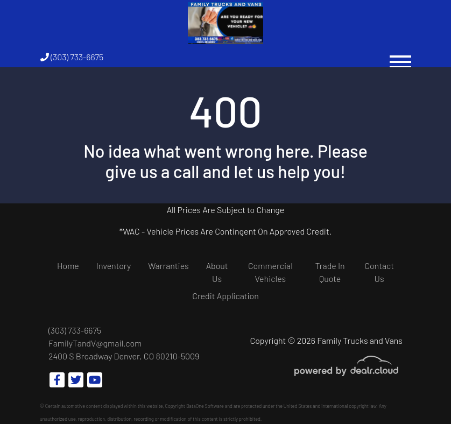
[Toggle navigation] (400, 56)
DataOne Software (205, 406)
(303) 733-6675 (71, 57)
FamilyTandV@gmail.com (95, 343)
